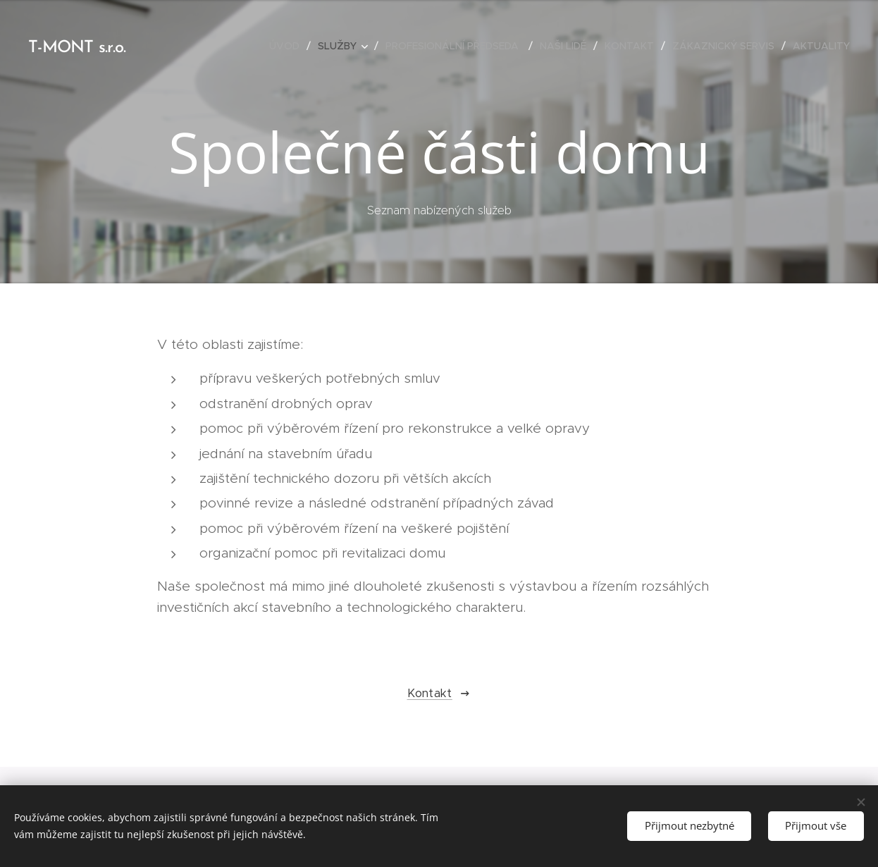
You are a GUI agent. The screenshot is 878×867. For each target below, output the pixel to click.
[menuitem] (288, 45)
